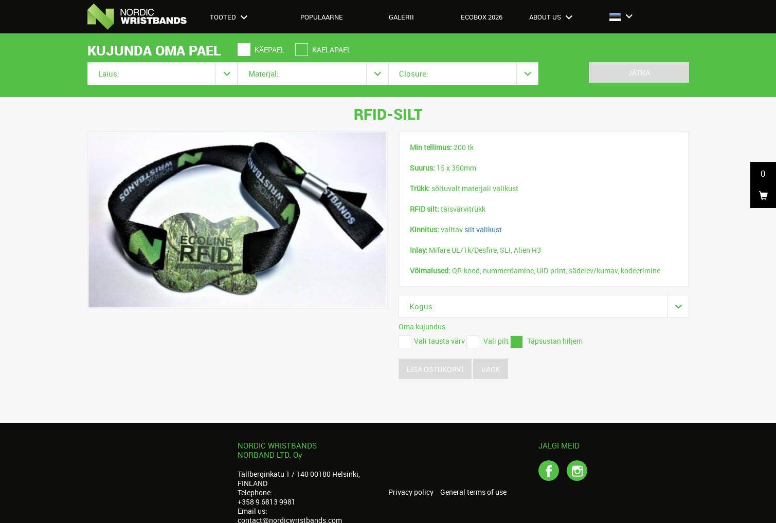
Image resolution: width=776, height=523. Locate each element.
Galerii (401, 17)
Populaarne (321, 17)
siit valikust (483, 229)
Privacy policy (411, 492)
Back (490, 369)
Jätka (639, 73)
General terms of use (473, 492)
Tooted (228, 17)
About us (550, 17)
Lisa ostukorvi (435, 369)
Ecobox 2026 (481, 17)
